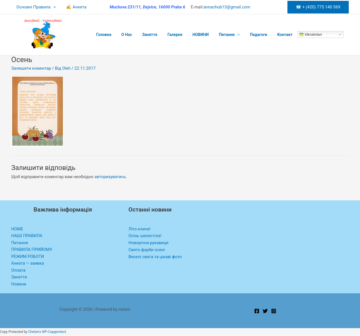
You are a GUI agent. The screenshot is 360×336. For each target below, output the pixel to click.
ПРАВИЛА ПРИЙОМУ (32, 249)
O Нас (123, 34)
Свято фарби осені (147, 249)
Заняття (144, 34)
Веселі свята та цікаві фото (155, 256)
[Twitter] (265, 311)
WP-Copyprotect (54, 332)
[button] (318, 7)
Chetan (33, 332)
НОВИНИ (190, 34)
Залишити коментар (31, 68)
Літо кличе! (140, 228)
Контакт (268, 34)
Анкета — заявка (27, 263)
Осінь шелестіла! (145, 235)
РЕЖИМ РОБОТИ (27, 256)
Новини (18, 284)
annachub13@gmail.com (226, 7)
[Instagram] (273, 311)
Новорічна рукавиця (149, 242)
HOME (17, 228)
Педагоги (244, 34)
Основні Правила (35, 7)
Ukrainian (292, 34)
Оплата (18, 270)
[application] (52, 7)
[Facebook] (256, 311)
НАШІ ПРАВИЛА (27, 235)
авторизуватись (110, 176)
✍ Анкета (73, 7)
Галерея (166, 34)
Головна (102, 34)
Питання (216, 35)
